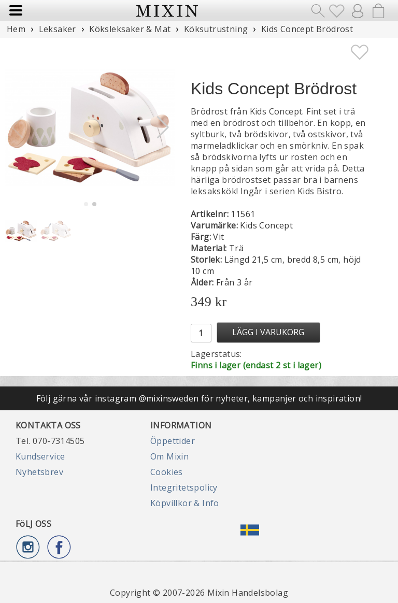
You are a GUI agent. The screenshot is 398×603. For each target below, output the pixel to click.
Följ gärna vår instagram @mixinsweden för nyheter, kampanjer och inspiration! (199, 398)
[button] (163, 127)
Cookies (166, 472)
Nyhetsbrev (39, 472)
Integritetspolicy (184, 487)
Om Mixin (169, 456)
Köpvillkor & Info (184, 503)
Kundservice (40, 456)
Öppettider (172, 441)
